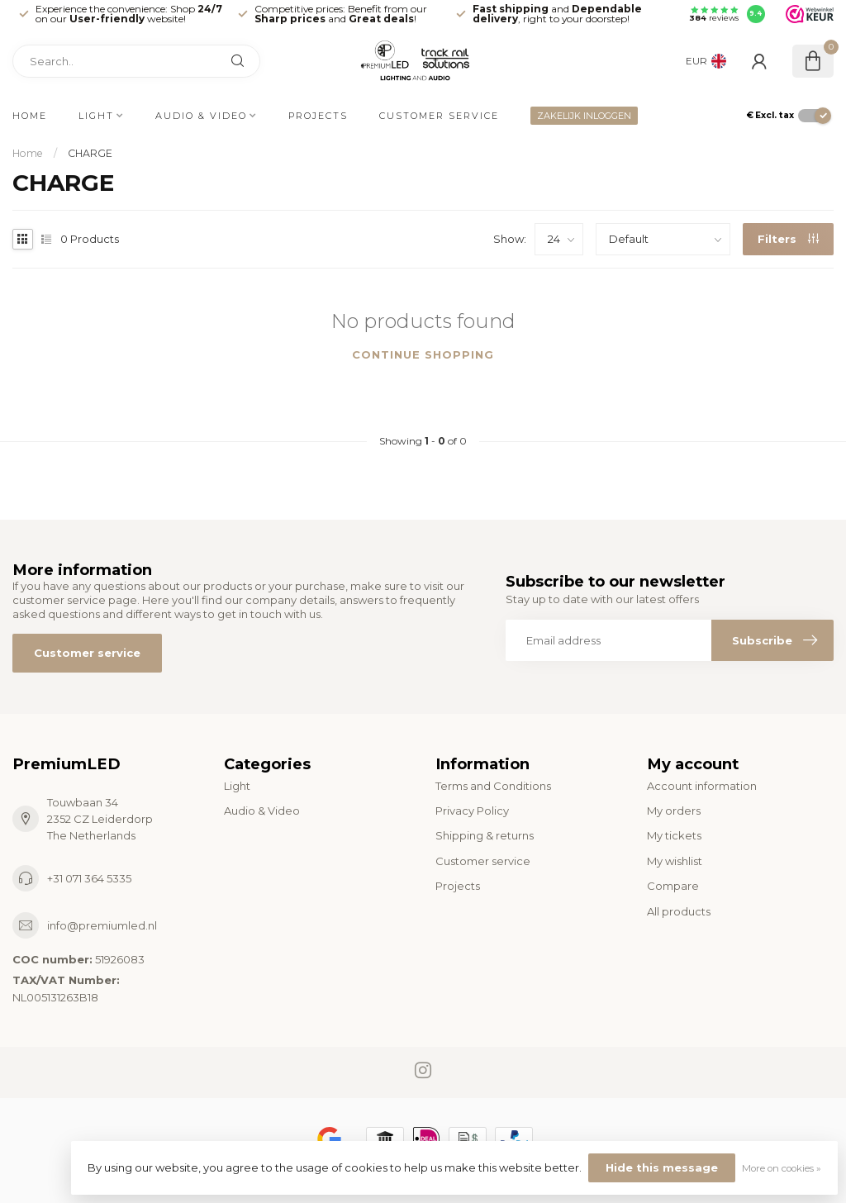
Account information (702, 785)
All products (679, 911)
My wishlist (674, 861)
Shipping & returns (484, 835)
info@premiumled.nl (102, 925)
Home (29, 115)
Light (96, 115)
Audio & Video (201, 115)
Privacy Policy (472, 810)
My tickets (674, 835)
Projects (318, 115)
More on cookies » (781, 1168)
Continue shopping (423, 354)
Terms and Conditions (493, 785)
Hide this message (662, 1167)
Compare (673, 885)
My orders (674, 810)
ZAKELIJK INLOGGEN (584, 115)
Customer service (439, 115)
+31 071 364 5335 (89, 878)
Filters (788, 238)
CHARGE (90, 153)
